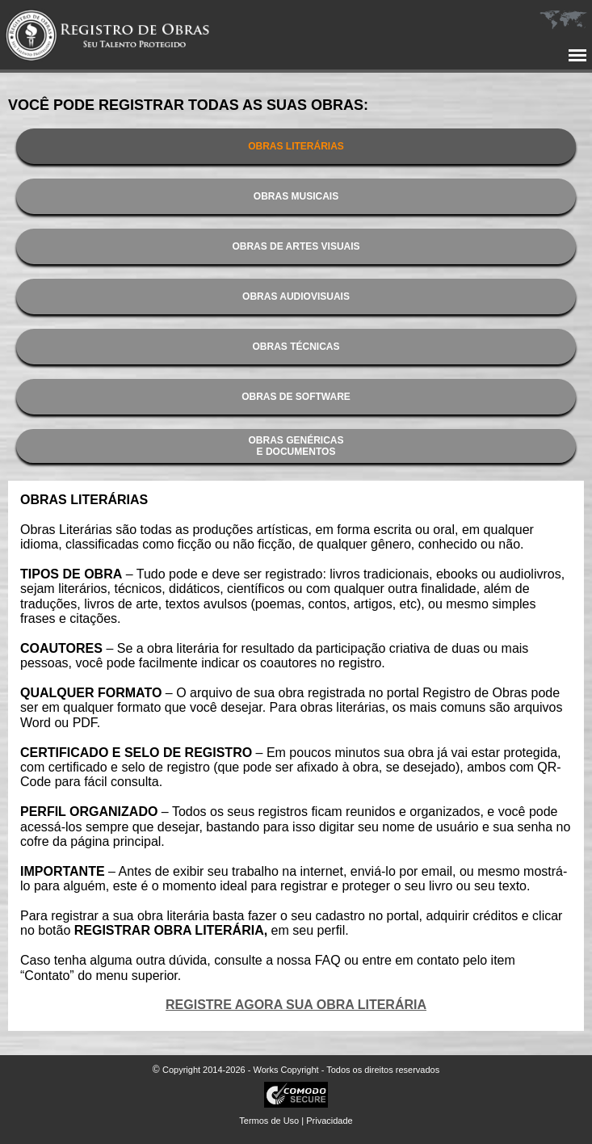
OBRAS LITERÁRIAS (296, 146)
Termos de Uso (269, 1120)
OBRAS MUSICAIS (296, 196)
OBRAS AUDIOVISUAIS (296, 296)
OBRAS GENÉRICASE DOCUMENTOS (295, 446)
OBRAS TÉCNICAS (295, 346)
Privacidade (329, 1120)
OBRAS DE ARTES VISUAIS (295, 246)
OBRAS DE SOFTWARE (296, 396)
